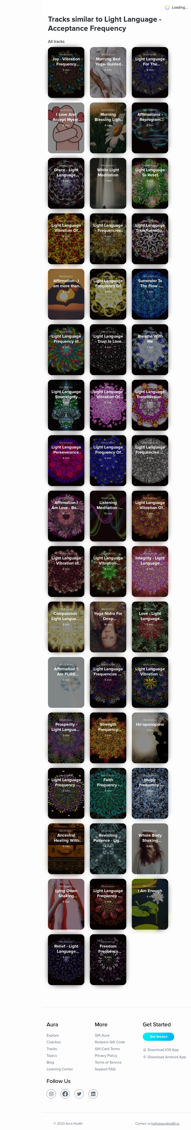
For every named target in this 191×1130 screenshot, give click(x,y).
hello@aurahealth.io (165, 1124)
